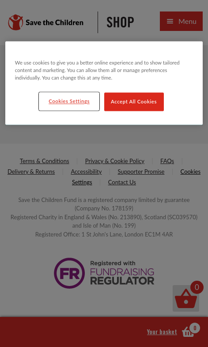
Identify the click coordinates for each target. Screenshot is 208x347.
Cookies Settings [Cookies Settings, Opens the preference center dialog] (69, 101)
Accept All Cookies (134, 101)
